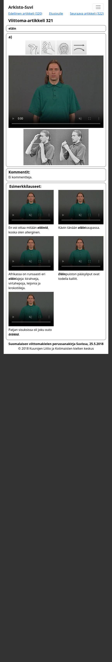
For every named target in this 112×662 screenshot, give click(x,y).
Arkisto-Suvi (20, 7)
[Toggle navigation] (98, 7)
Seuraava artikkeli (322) (87, 13)
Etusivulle (56, 13)
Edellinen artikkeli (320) (25, 13)
